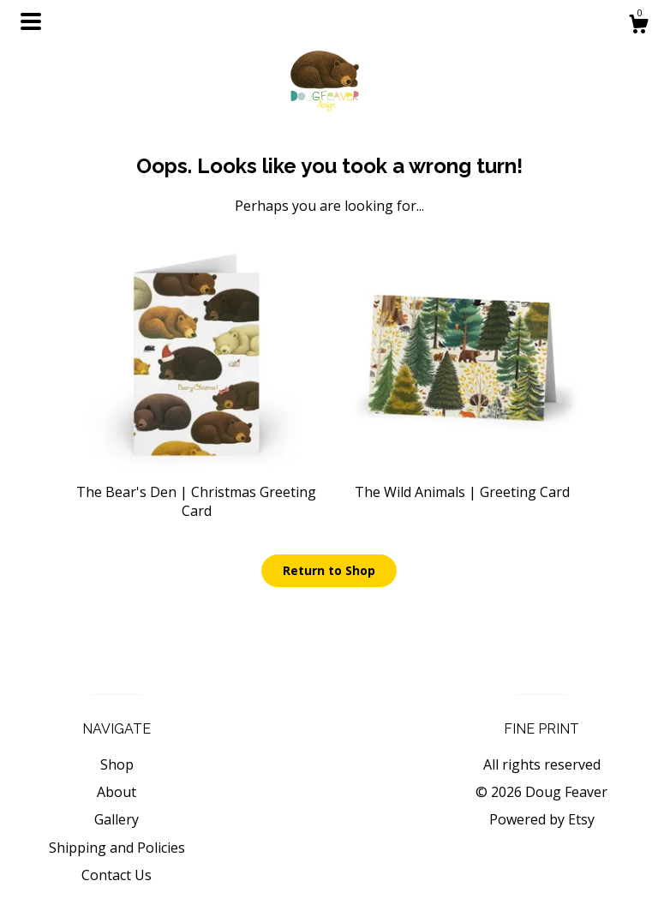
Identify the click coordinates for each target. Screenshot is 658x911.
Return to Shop (329, 570)
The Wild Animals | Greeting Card (461, 481)
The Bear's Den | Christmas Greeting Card (196, 491)
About (116, 791)
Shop (117, 764)
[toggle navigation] (31, 21)
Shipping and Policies (117, 847)
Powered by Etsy (542, 819)
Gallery (116, 819)
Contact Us (116, 875)
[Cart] (638, 26)
